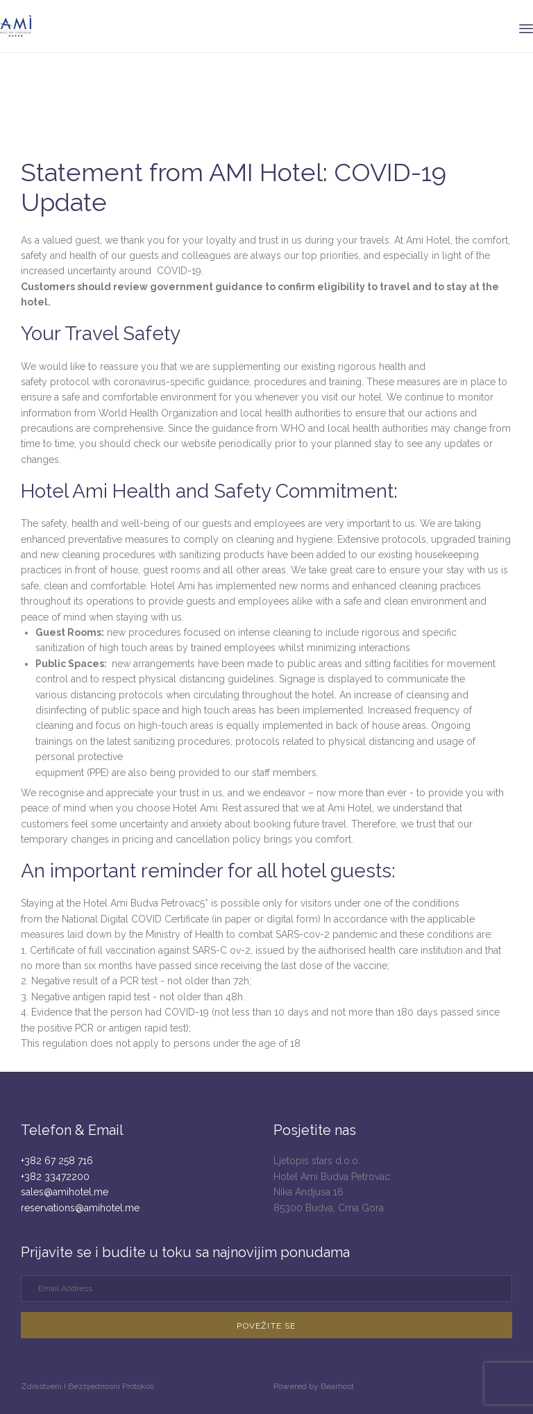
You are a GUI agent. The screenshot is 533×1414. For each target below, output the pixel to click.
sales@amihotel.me (64, 1191)
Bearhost (337, 1386)
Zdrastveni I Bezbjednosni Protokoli (87, 1386)
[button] (266, 1325)
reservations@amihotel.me (80, 1207)
